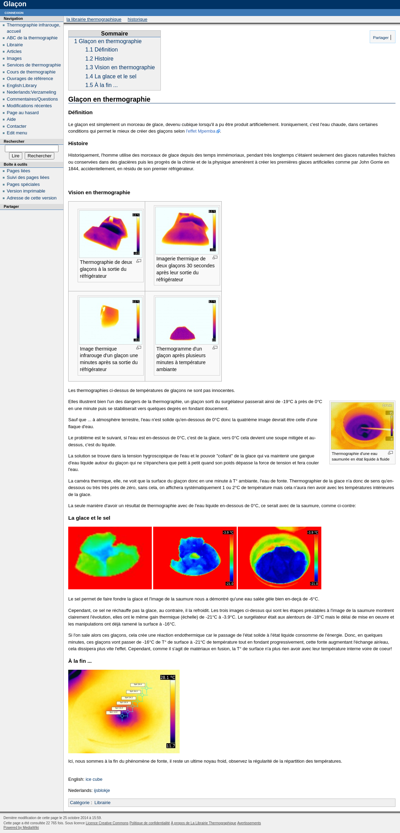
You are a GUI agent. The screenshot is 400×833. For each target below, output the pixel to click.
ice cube (94, 779)
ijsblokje (102, 790)
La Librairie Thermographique (93, 19)
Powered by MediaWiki (21, 828)
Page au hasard (23, 112)
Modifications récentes (29, 105)
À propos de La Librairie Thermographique (203, 823)
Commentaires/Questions (32, 99)
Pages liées (18, 170)
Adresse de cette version (32, 198)
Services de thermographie (34, 65)
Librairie (102, 802)
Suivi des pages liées (28, 177)
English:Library (22, 85)
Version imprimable (26, 191)
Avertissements (249, 823)
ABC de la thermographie (32, 37)
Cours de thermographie (31, 71)
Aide (11, 119)
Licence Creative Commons (107, 823)
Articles (14, 51)
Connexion (14, 12)
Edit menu (17, 132)
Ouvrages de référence (30, 78)
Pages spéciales (23, 184)
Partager (380, 37)
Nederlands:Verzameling (31, 92)
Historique (137, 19)
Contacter (16, 126)
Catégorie (79, 802)
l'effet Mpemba (200, 131)
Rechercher (14, 141)
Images (14, 58)
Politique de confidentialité (150, 823)
